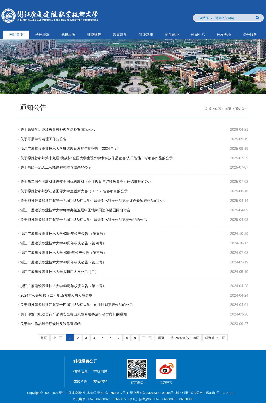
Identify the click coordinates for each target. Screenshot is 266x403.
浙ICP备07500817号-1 (112, 393)
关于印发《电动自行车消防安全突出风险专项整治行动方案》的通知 (73, 314)
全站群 (204, 18)
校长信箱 (100, 381)
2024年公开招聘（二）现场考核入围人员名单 (56, 295)
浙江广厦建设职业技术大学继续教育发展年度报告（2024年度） (70, 148)
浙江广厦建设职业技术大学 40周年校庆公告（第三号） (63, 253)
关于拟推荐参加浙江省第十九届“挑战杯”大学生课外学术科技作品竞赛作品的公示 (83, 220)
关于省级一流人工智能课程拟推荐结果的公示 (55, 167)
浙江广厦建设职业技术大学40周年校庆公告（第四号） (63, 243)
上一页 (58, 338)
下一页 (147, 338)
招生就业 (172, 35)
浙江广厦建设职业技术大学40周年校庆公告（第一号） (63, 286)
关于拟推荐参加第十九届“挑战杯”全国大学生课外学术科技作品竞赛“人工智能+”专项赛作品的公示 (96, 158)
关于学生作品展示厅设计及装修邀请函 (50, 324)
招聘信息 (80, 371)
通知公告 (241, 109)
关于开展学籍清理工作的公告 (43, 139)
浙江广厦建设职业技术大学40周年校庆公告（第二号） (63, 262)
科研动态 (146, 35)
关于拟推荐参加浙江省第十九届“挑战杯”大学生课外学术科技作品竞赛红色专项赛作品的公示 (92, 200)
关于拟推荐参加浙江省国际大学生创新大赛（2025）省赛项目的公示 (74, 191)
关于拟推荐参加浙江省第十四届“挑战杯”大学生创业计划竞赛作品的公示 (76, 305)
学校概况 (42, 35)
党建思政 (68, 35)
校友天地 (224, 35)
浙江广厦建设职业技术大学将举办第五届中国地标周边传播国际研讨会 (75, 210)
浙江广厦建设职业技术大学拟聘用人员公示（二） (59, 272)
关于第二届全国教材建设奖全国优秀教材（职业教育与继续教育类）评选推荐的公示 (86, 181)
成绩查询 (80, 381)
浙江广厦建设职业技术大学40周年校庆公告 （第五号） (63, 234)
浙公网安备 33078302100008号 (152, 393)
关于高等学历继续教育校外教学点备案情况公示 (57, 129)
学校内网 (100, 371)
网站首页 (16, 35)
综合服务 (250, 35)
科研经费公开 (85, 361)
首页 (228, 109)
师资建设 (94, 35)
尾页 (161, 338)
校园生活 (198, 35)
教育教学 (120, 35)
